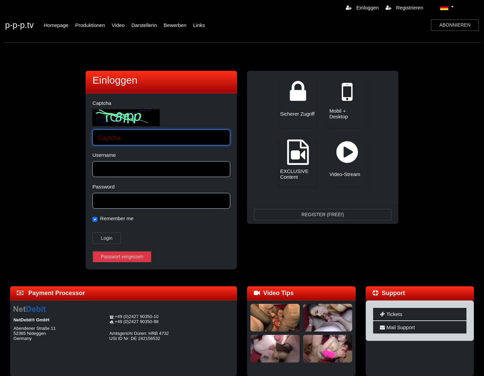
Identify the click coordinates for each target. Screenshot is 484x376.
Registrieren (404, 7)
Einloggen (362, 7)
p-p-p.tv (19, 25)
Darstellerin (144, 25)
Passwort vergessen (122, 256)
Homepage (56, 25)
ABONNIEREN (455, 25)
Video (118, 25)
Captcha (101, 103)
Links (199, 25)
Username (104, 155)
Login (106, 238)
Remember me (116, 218)
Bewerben (175, 25)
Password (103, 187)
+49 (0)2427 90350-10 (136, 316)
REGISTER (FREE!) (322, 214)
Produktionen (90, 25)
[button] (446, 7)
